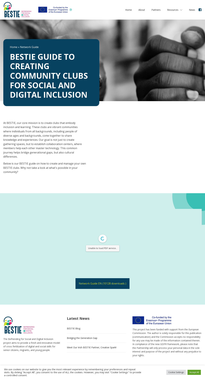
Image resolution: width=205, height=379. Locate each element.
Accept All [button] (194, 372)
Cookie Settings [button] (176, 372)
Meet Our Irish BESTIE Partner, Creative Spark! (91, 347)
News (192, 9)
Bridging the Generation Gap (82, 338)
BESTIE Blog (73, 328)
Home (128, 9)
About (141, 9)
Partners (156, 9)
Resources (174, 9)
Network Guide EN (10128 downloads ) (102, 283)
